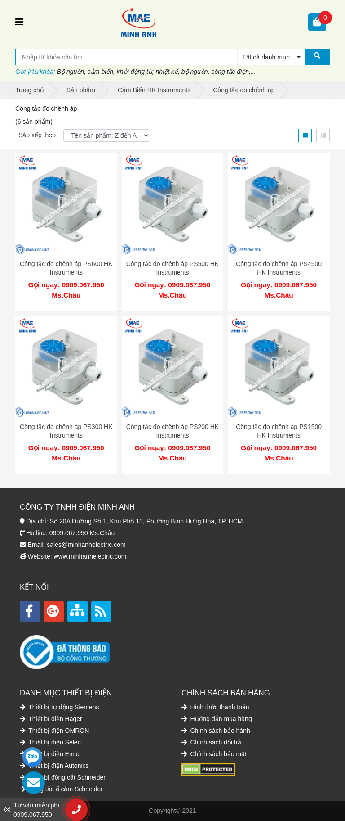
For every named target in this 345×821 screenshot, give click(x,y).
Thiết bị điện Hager (51, 718)
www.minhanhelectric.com (90, 556)
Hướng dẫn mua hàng (216, 718)
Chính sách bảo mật (214, 754)
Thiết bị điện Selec (50, 742)
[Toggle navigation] (19, 22)
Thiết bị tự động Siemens (59, 707)
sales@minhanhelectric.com (86, 544)
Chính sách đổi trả (211, 742)
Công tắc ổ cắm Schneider (61, 789)
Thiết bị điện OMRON (54, 730)
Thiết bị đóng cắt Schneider (63, 777)
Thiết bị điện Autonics (54, 765)
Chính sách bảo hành (215, 730)
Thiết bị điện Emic (49, 754)
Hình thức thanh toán (215, 707)
